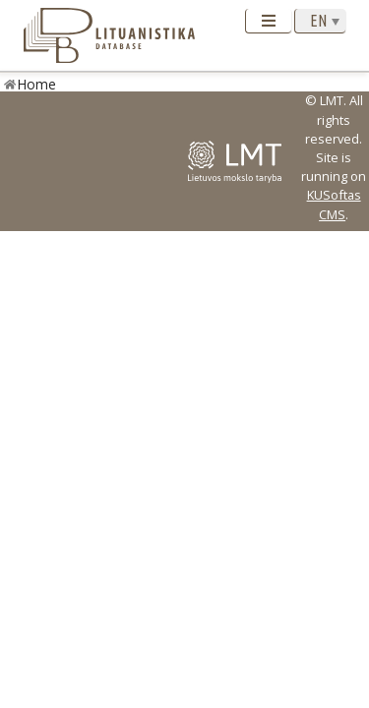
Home (37, 84)
